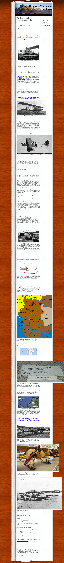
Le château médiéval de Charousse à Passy (23, 541)
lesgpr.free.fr (35, 532)
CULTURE (39, 15)
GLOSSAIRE (42, 15)
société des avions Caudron (26, 531)
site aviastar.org (26, 510)
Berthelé (20, 441)
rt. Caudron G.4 (29, 532)
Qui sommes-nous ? (18, 15)
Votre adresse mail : (45, 22)
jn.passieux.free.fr (20, 521)
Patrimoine (27, 15)
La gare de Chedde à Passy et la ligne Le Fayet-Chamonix (25, 549)
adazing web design (33, 560)
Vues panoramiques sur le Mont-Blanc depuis (24, 546)
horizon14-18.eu (20, 515)
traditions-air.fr (20, 513)
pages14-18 (19, 518)
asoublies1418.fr (25, 520)
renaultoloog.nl (26, 529)
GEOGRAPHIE (31, 15)
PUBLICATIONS (35, 15)
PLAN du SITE (49, 15)
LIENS (45, 15)
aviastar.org (33, 531)
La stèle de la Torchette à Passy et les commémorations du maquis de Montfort (28, 552)
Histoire (23, 15)
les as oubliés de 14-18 (20, 532)
